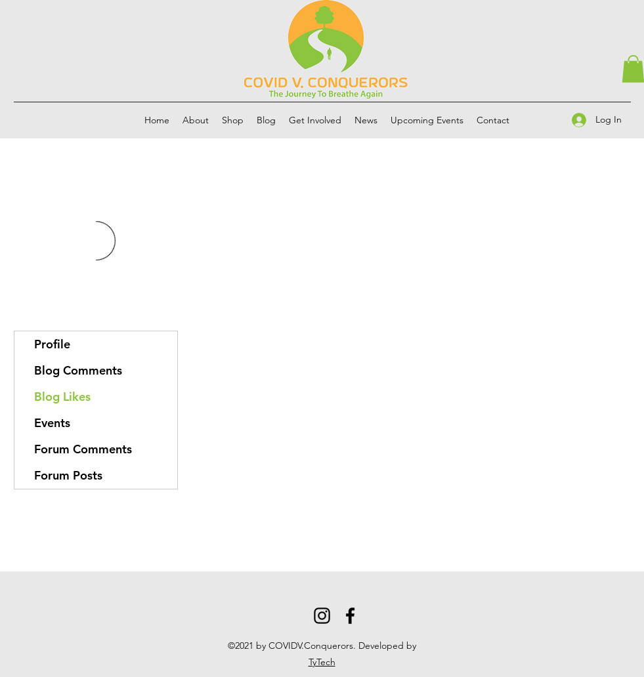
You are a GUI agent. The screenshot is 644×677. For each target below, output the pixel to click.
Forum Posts (68, 475)
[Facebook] (350, 615)
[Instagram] (322, 615)
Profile (52, 344)
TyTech (322, 662)
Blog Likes (62, 396)
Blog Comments (78, 370)
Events (52, 422)
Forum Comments (83, 449)
